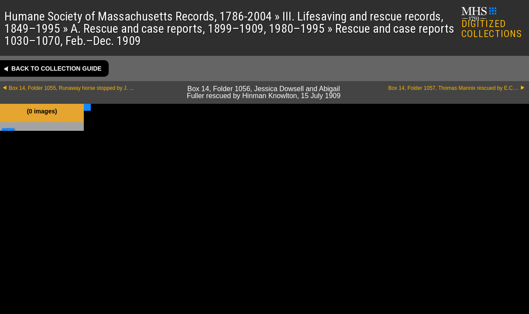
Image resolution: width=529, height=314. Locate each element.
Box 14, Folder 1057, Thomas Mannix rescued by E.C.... (453, 88)
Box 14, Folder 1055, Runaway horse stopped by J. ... (71, 88)
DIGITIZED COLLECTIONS (491, 23)
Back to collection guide (56, 68)
